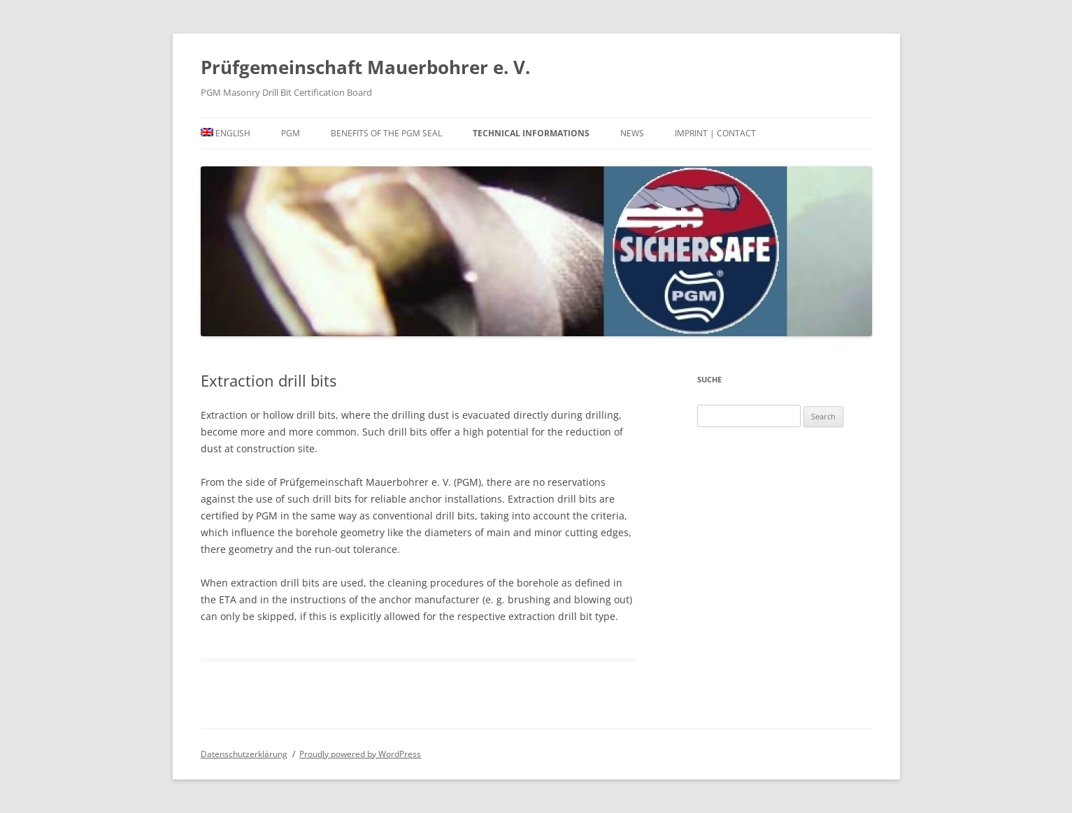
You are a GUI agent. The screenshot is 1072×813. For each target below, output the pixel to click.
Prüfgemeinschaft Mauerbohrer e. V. (365, 67)
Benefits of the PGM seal (386, 133)
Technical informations (531, 133)
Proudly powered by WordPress (360, 754)
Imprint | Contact (715, 133)
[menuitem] (226, 133)
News (632, 133)
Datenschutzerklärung (244, 754)
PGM (290, 133)
